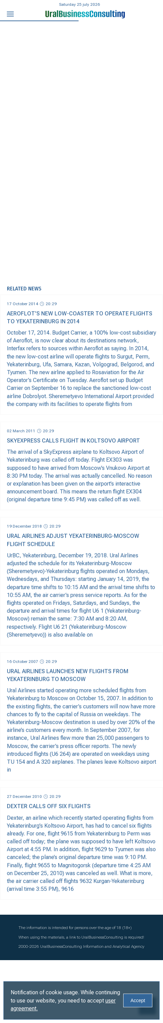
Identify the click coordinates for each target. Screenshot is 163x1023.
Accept (137, 1000)
